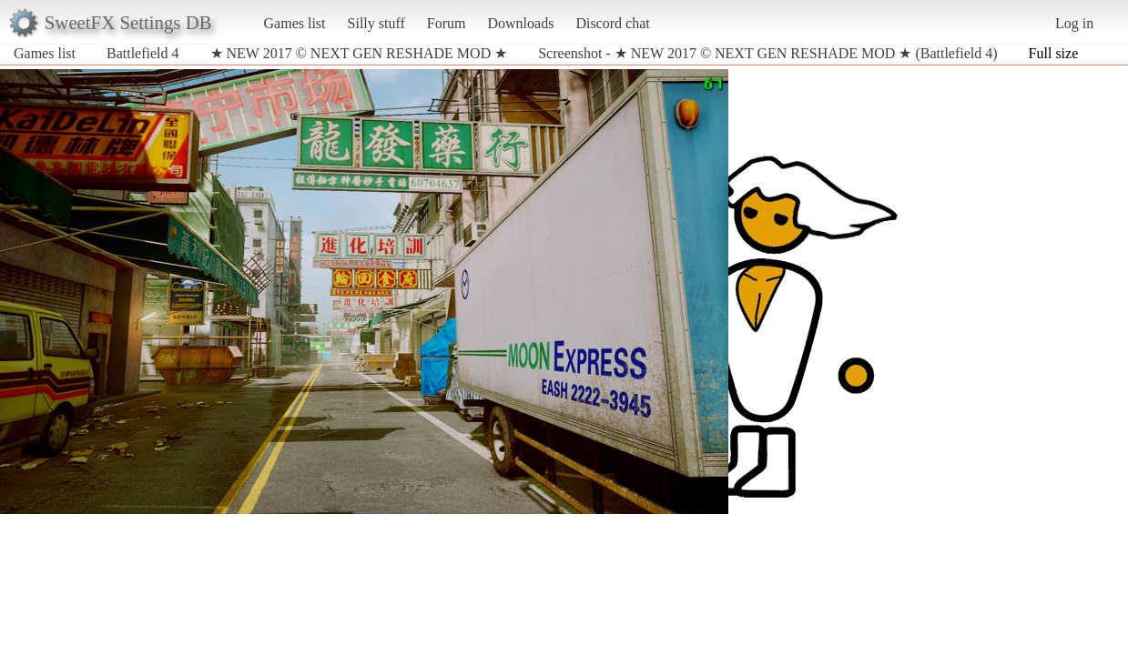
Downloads (520, 23)
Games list (295, 23)
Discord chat (612, 23)
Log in (1074, 23)
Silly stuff (376, 23)
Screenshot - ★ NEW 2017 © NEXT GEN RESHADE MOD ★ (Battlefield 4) (767, 53)
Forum (446, 23)
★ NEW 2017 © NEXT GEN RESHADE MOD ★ (359, 53)
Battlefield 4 (143, 53)
